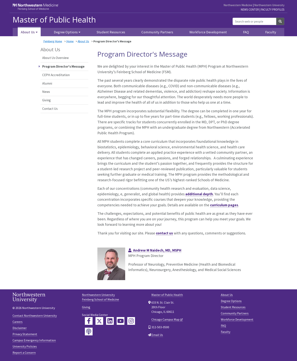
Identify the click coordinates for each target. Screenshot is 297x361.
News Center (250, 9)
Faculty (270, 32)
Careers (18, 322)
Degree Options (231, 301)
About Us (83, 41)
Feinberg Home (52, 41)
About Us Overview (55, 58)
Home (70, 41)
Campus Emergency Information (34, 340)
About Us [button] (28, 32)
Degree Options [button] (66, 32)
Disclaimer (20, 328)
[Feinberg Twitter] (99, 321)
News (46, 92)
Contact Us (50, 109)
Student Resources (111, 32)
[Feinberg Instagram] (131, 321)
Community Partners (157, 32)
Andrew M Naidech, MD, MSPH (157, 250)
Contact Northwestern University (35, 315)
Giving (46, 100)
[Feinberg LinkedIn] (110, 321)
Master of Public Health (54, 19)
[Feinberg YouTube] (120, 321)
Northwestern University (269, 5)
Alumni (47, 83)
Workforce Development (208, 32)
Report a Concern (24, 352)
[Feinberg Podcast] (89, 331)
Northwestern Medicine (238, 5)
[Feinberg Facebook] (89, 321)
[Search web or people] (254, 21)
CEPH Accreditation (56, 75)
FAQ (246, 32)
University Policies (25, 346)
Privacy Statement (25, 334)
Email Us (157, 335)
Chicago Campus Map (165, 319)
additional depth (199, 194)
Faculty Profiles (272, 9)
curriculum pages (224, 205)
